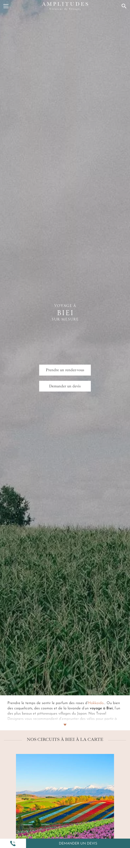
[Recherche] (124, 6)
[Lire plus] (65, 719)
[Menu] (6, 6)
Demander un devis (78, 843)
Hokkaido (96, 703)
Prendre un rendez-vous (65, 369)
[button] (13, 843)
